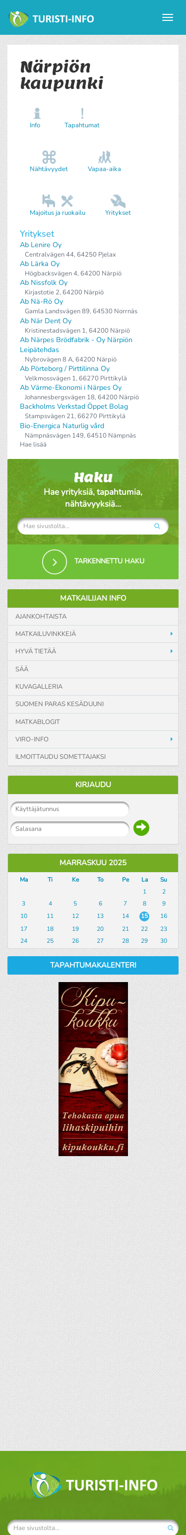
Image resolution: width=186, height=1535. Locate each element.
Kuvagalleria (38, 686)
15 (144, 916)
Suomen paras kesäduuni (59, 704)
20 (100, 929)
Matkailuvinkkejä (45, 634)
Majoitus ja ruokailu (57, 212)
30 (163, 941)
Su (163, 880)
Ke (75, 880)
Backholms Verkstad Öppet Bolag (74, 406)
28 (125, 941)
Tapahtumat (82, 125)
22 (144, 929)
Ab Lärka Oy (40, 264)
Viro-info (32, 739)
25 (50, 941)
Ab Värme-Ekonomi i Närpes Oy (71, 387)
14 (125, 916)
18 (50, 929)
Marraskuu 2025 (93, 863)
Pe (125, 880)
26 (75, 941)
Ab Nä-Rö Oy (41, 301)
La (144, 880)
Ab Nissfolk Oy (43, 282)
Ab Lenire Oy (41, 245)
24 (23, 941)
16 (163, 916)
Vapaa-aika (104, 169)
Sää (21, 669)
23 (163, 929)
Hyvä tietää (35, 651)
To (100, 880)
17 (23, 929)
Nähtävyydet (49, 169)
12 (75, 916)
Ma (24, 880)
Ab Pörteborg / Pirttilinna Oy (65, 368)
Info (35, 125)
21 (125, 929)
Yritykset (118, 212)
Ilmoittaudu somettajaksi (60, 756)
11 (50, 916)
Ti (50, 880)
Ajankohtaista (40, 616)
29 (144, 941)
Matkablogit (37, 722)
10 (23, 916)
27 (100, 941)
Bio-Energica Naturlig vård (62, 426)
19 (75, 929)
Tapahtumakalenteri (93, 965)
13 (100, 916)
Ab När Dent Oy (45, 321)
